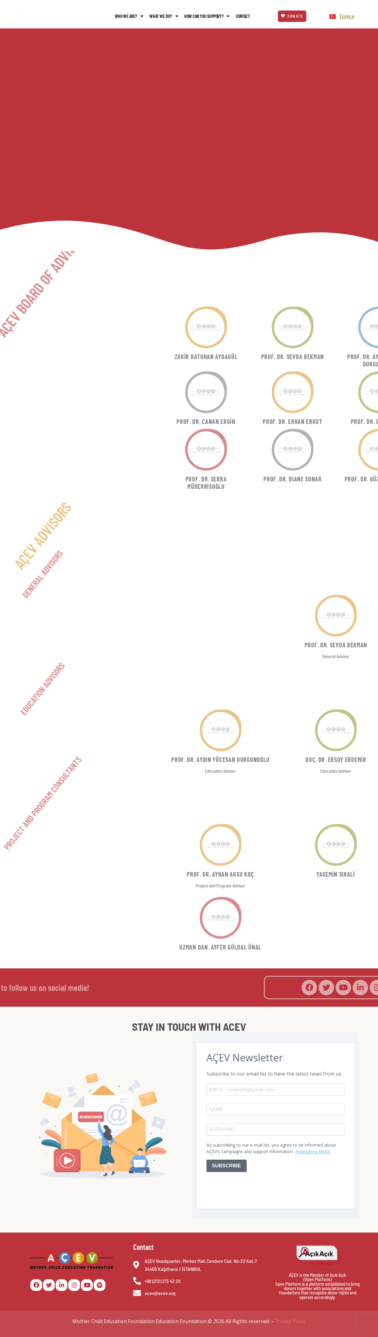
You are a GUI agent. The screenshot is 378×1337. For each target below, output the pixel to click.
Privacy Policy (290, 1321)
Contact (243, 16)
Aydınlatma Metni (312, 1151)
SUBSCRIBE (226, 1165)
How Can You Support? (207, 16)
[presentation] (253, 1189)
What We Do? (163, 16)
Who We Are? (129, 16)
